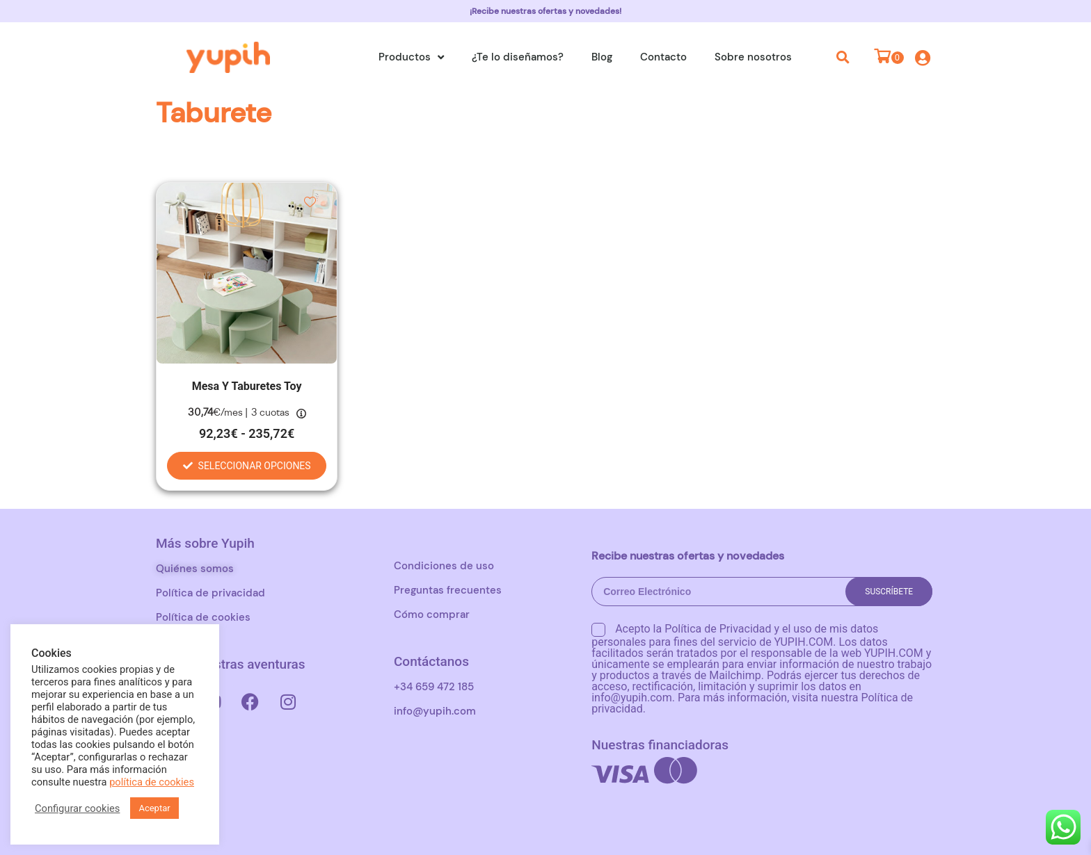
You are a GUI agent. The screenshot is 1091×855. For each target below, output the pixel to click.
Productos (411, 57)
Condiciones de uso (444, 566)
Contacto (663, 57)
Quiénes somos (195, 569)
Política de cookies (203, 617)
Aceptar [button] (154, 808)
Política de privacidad (210, 593)
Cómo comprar (432, 614)
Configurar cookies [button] (77, 808)
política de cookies (151, 782)
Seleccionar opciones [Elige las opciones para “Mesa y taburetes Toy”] (254, 465)
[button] (843, 57)
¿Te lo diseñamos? (518, 57)
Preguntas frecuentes (448, 590)
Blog (601, 57)
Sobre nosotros (753, 57)
